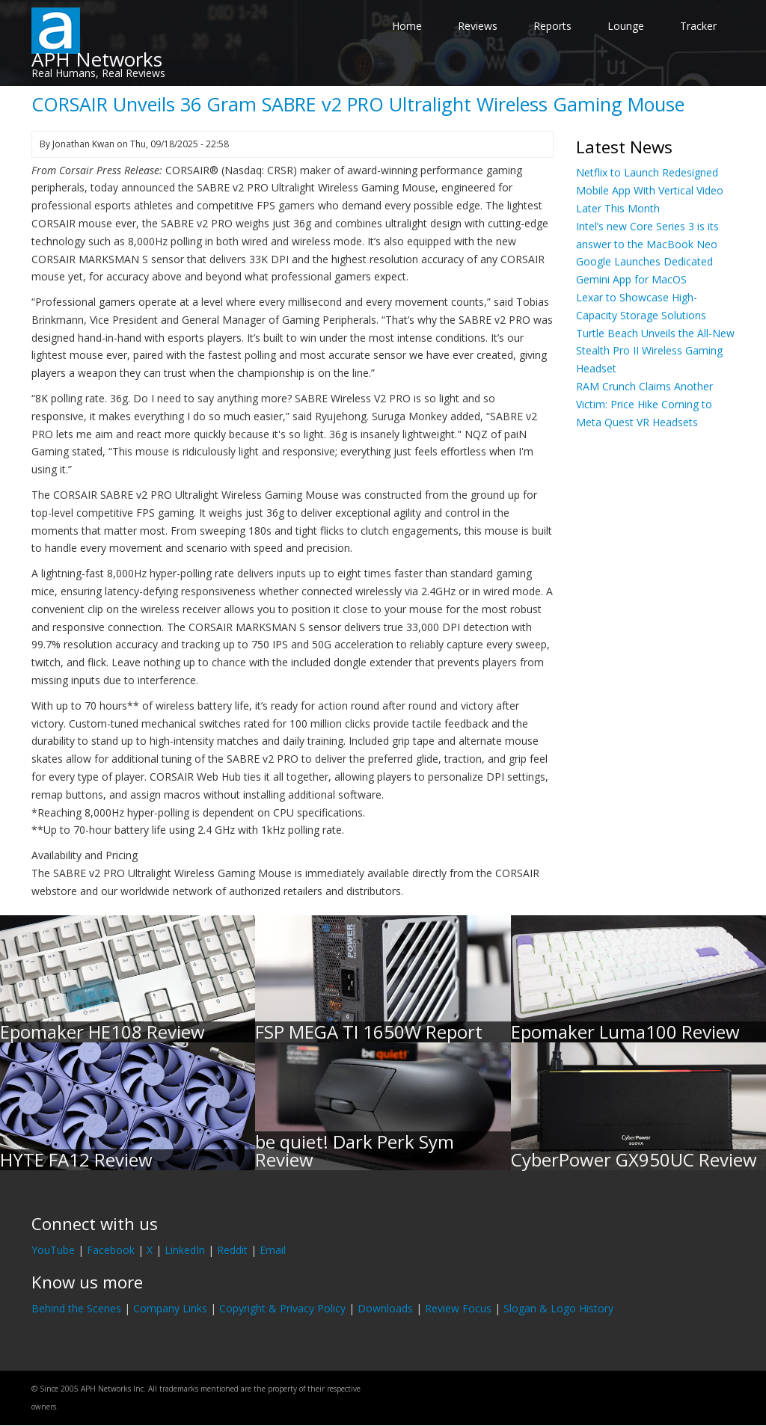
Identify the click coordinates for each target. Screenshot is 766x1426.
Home (407, 26)
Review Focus (458, 1308)
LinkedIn (185, 1250)
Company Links (170, 1308)
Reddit (232, 1250)
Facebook (111, 1250)
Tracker (698, 26)
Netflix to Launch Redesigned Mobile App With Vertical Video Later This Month (649, 190)
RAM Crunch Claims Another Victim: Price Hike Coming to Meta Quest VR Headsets (644, 404)
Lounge (625, 26)
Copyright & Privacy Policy (282, 1308)
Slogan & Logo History (558, 1308)
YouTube (53, 1250)
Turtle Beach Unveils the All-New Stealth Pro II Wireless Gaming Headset (655, 351)
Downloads (385, 1308)
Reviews (477, 26)
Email (273, 1250)
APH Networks (96, 59)
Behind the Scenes (76, 1308)
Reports (552, 26)
